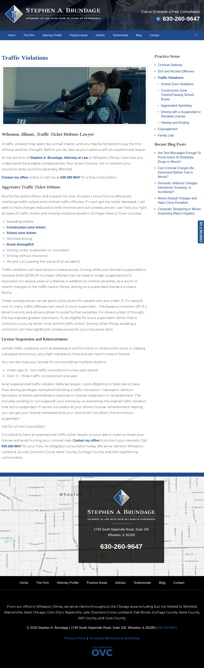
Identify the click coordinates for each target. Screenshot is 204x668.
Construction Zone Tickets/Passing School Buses (177, 95)
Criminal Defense (170, 65)
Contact (154, 35)
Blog (139, 35)
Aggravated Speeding (176, 105)
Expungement (168, 129)
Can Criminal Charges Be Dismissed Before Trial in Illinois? (176, 172)
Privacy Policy (75, 638)
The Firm (29, 35)
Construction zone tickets (26, 227)
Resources (116, 638)
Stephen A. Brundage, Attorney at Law (59, 157)
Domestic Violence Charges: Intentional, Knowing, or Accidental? (178, 187)
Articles (100, 35)
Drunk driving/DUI (20, 244)
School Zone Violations (177, 84)
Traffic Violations (170, 77)
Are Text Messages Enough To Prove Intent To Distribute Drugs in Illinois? (179, 157)
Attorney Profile (52, 35)
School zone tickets (21, 233)
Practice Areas (79, 35)
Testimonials (120, 35)
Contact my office (15, 177)
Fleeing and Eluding (175, 122)
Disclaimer (97, 638)
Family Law (166, 135)
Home (11, 35)
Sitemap (133, 638)
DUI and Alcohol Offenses (176, 71)
